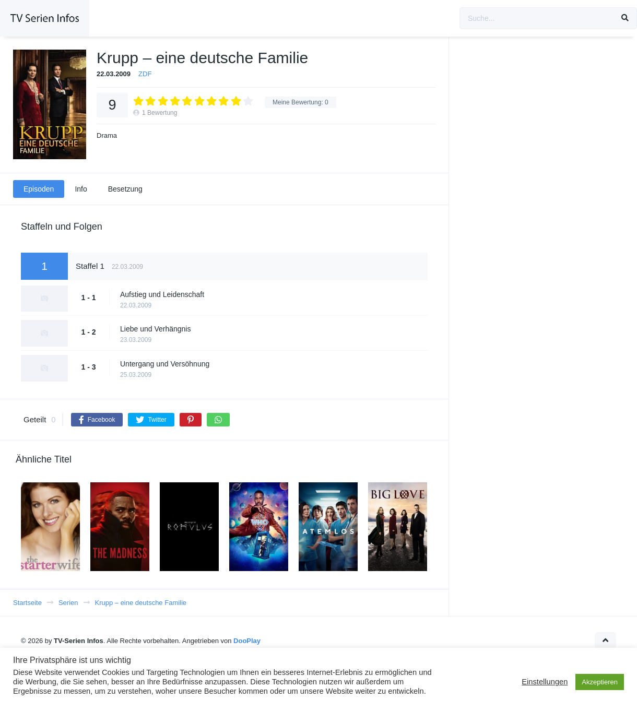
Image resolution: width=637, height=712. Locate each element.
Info (81, 189)
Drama (107, 135)
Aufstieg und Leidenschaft (162, 294)
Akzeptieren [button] (600, 682)
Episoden (38, 189)
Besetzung (125, 189)
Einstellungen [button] (545, 682)
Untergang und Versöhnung (164, 364)
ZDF (144, 74)
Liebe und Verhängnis (155, 329)
